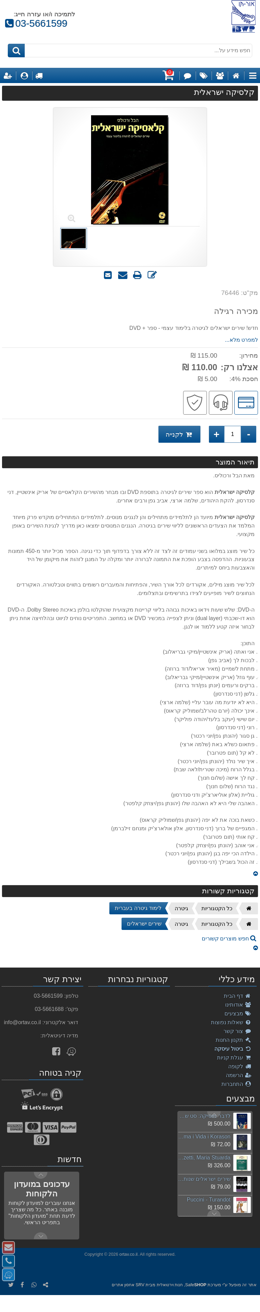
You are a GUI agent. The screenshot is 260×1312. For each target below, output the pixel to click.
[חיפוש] (16, 50)
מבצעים (238, 1013)
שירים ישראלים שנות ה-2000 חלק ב (204, 1179)
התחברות (236, 1084)
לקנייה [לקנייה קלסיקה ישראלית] (179, 434)
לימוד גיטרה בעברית (138, 908)
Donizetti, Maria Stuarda (204, 1157)
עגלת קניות (234, 1057)
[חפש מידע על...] (130, 50)
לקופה (240, 1066)
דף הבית (238, 996)
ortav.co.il (129, 1254)
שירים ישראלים (144, 924)
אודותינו (238, 1005)
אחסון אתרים (123, 1285)
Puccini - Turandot (209, 1199)
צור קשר (237, 1031)
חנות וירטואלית (170, 1285)
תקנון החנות (234, 1040)
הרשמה (239, 1075)
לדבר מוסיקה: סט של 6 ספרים (204, 1116)
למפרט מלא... (241, 340)
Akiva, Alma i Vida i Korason (204, 1136)
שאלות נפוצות (231, 1022)
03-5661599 (35, 23)
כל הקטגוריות (216, 908)
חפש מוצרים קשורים (229, 938)
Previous (214, 1213)
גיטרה (181, 908)
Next (214, 1114)
